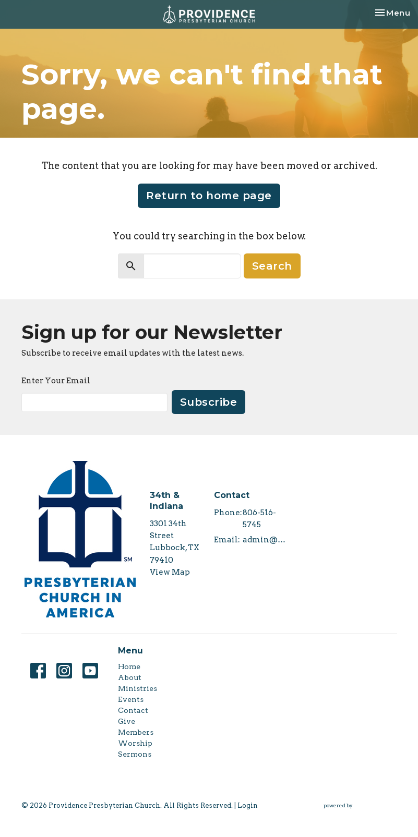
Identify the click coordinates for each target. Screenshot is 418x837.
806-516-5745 (259, 518)
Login (247, 805)
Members (135, 732)
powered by (360, 805)
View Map (170, 572)
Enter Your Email (55, 380)
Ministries (137, 688)
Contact (133, 710)
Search (272, 266)
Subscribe (208, 402)
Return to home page (209, 195)
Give (126, 721)
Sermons (134, 754)
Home (129, 666)
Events (131, 699)
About (129, 677)
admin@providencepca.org (266, 539)
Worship (135, 743)
